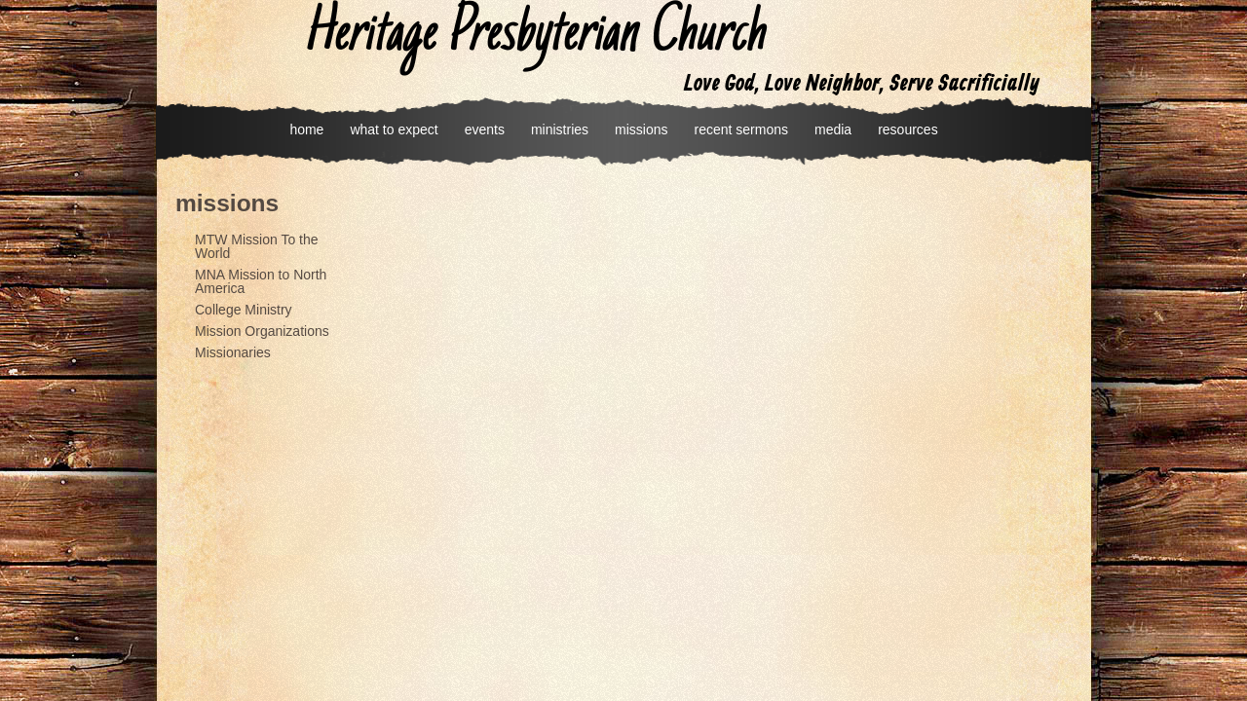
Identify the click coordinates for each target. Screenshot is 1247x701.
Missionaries (233, 352)
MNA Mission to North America (260, 281)
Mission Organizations (262, 331)
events (485, 129)
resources (907, 129)
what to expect (393, 129)
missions (641, 129)
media (832, 129)
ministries (559, 129)
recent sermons (741, 129)
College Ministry (243, 309)
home (306, 129)
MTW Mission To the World (257, 246)
